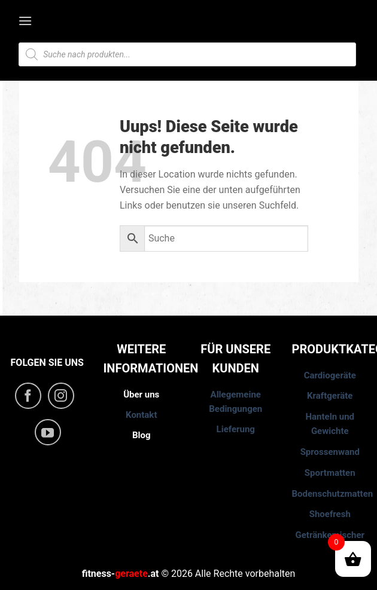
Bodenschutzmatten (332, 493)
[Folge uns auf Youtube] (48, 432)
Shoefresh (330, 514)
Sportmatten (330, 472)
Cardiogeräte (330, 375)
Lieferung (236, 429)
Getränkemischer (329, 535)
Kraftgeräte (329, 395)
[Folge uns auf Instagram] (61, 396)
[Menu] (26, 20)
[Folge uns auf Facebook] (28, 396)
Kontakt (141, 414)
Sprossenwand (330, 452)
